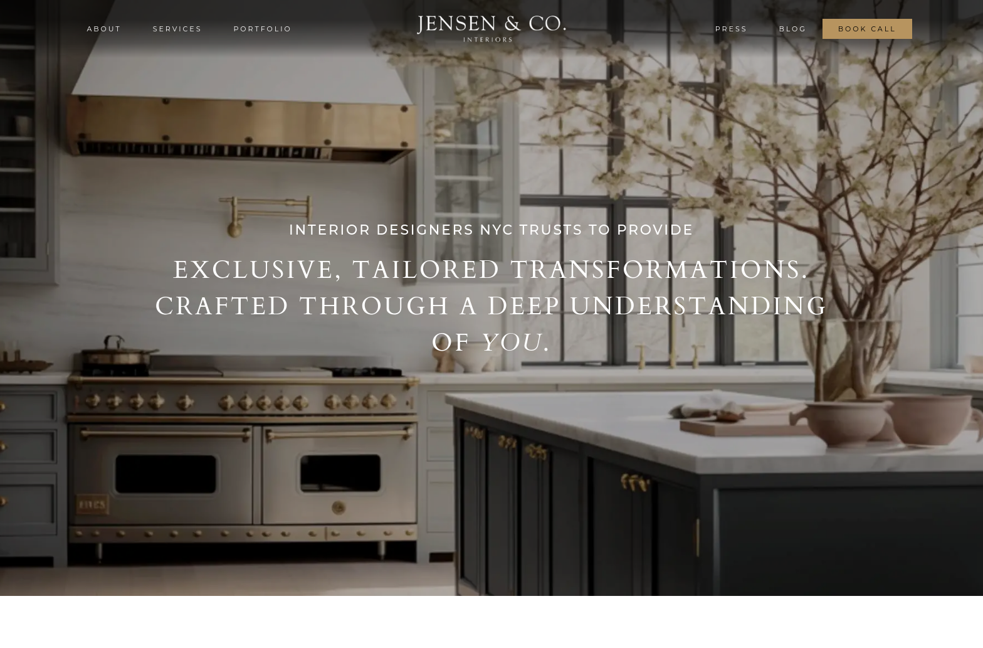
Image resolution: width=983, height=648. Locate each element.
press (731, 28)
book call (867, 28)
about (104, 28)
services (177, 28)
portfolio (262, 28)
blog (792, 28)
